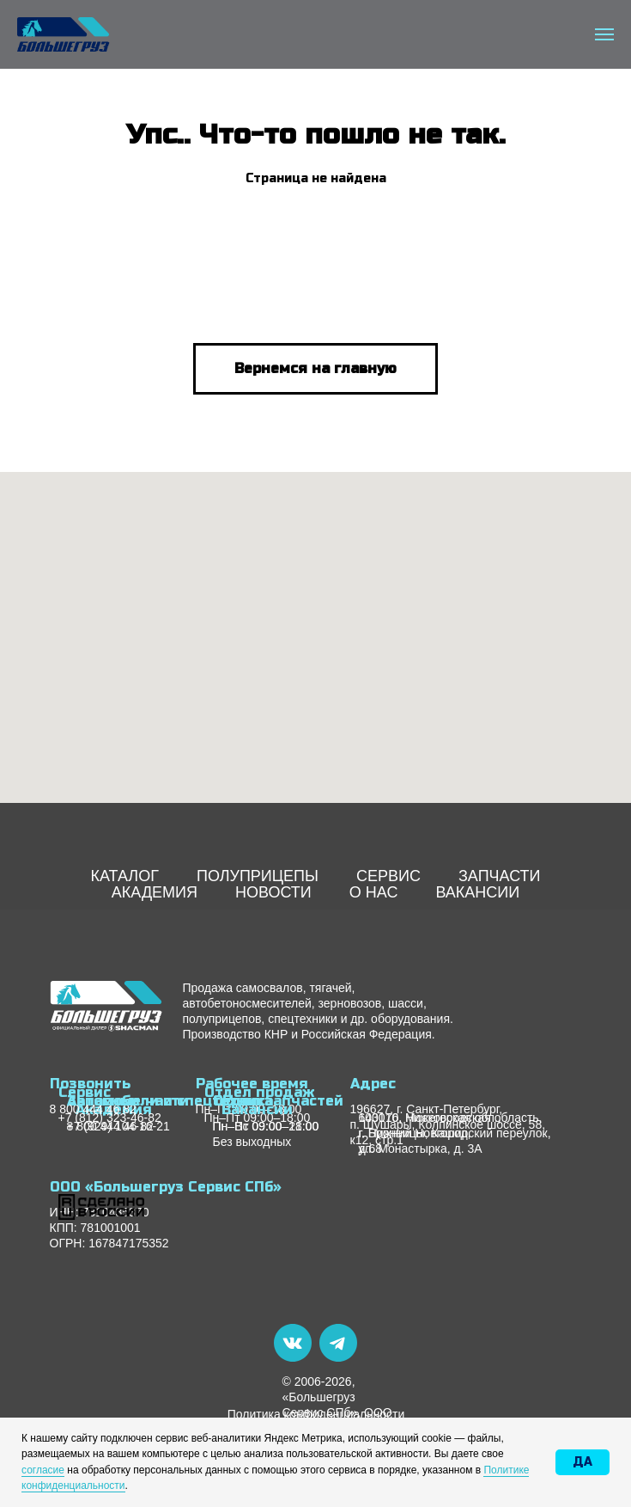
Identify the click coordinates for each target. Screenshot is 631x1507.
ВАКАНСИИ (477, 892)
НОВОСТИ (273, 892)
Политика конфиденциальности (316, 1414)
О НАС (373, 892)
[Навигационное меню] (604, 34)
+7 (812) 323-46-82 (109, 1117)
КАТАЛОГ (124, 876)
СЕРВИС (388, 876)
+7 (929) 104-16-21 (118, 1126)
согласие (42, 1470)
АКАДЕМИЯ (154, 892)
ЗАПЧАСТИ (499, 876)
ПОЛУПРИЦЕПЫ (258, 876)
